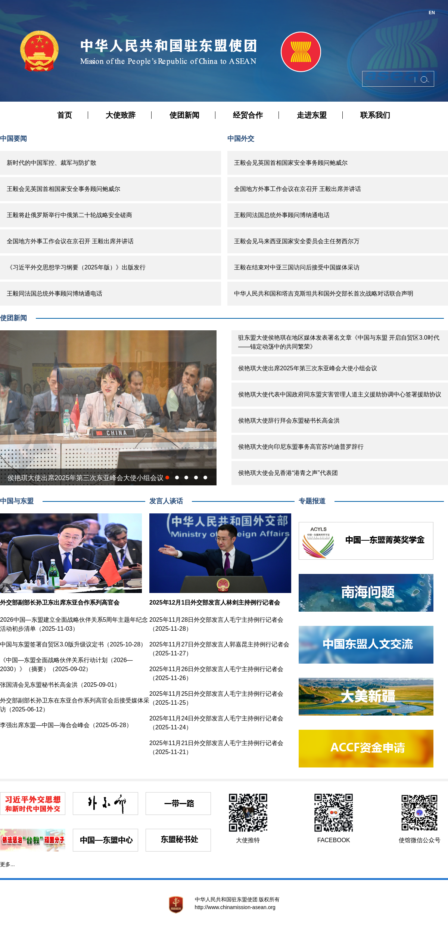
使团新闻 (184, 115)
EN (432, 12)
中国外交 (240, 138)
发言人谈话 (166, 501)
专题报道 (312, 501)
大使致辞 (121, 115)
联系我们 (375, 115)
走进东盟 (312, 115)
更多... (7, 864)
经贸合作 (248, 115)
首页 (64, 115)
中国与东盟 (17, 501)
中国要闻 (13, 138)
